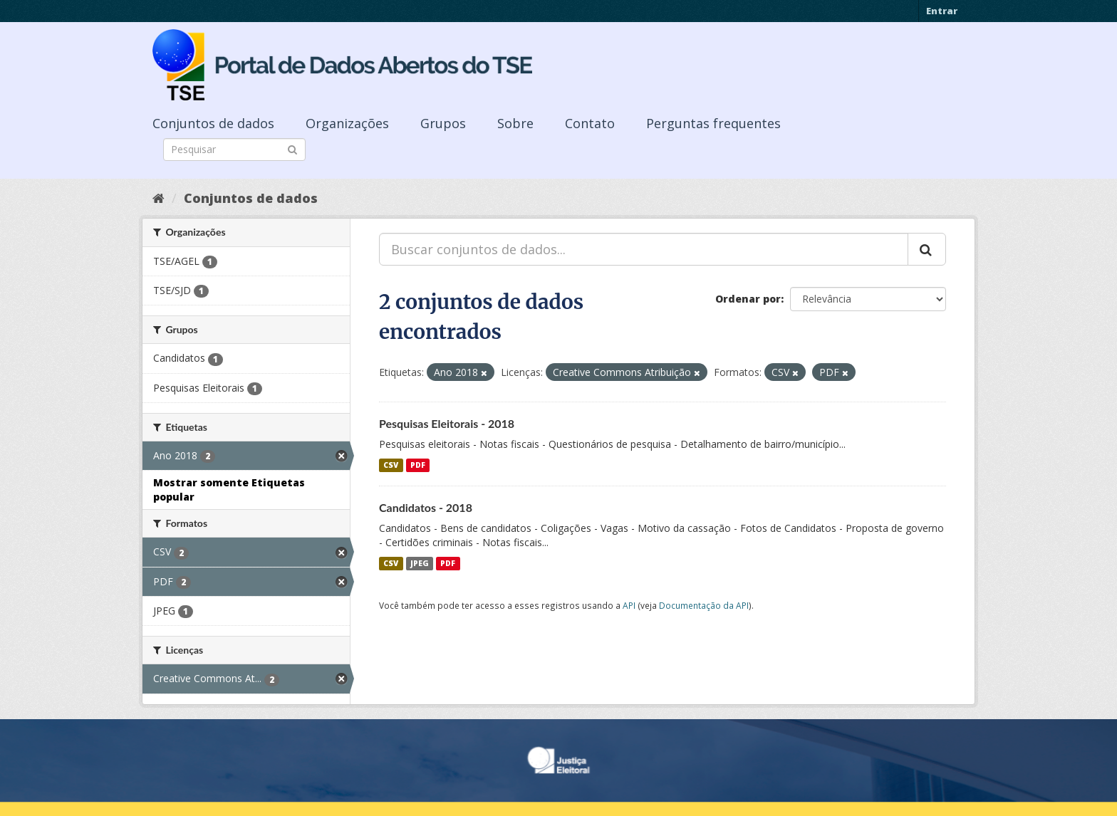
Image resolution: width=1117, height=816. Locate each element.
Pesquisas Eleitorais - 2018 (446, 423)
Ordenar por (748, 298)
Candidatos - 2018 (425, 507)
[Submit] (292, 148)
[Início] (158, 197)
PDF (417, 465)
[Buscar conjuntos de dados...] (643, 249)
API (629, 605)
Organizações (347, 123)
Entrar (941, 10)
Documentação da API (704, 605)
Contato (590, 123)
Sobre (515, 123)
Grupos (443, 123)
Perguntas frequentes (713, 123)
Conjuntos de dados (213, 123)
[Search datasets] (234, 149)
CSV (390, 465)
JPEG (419, 563)
